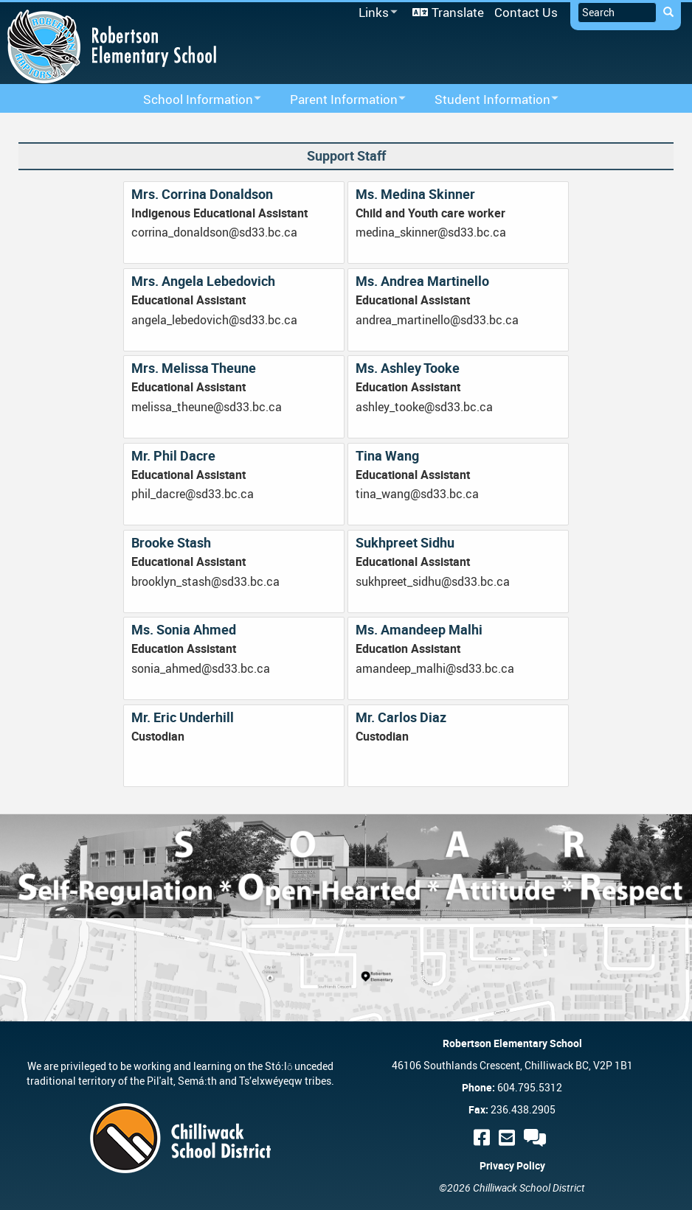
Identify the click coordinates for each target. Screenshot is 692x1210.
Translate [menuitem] (458, 12)
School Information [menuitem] (192, 100)
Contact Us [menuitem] (526, 12)
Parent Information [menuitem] (338, 100)
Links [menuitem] (375, 13)
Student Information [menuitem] (486, 100)
